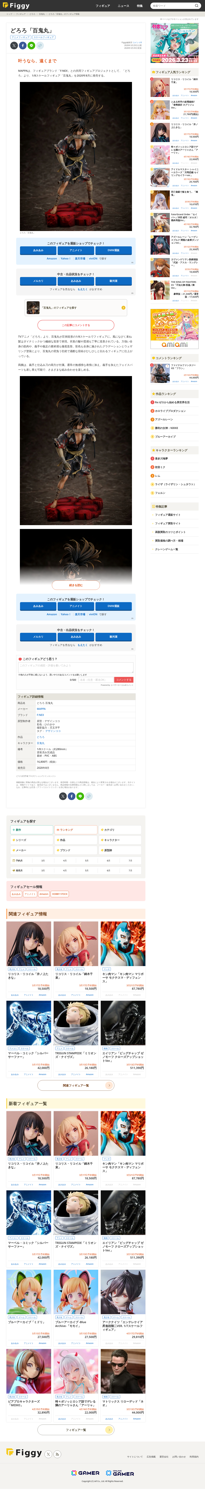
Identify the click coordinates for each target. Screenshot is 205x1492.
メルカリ (38, 281)
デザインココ (53, 731)
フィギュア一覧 (76, 1430)
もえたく (83, 289)
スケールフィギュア (44, 37)
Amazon (52, 258)
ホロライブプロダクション (170, 411)
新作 (16, 830)
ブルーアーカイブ (165, 436)
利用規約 (194, 1456)
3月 (43, 860)
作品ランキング (164, 394)
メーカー (19, 850)
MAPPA (41, 709)
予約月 (17, 860)
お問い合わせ (179, 1456)
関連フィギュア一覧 (76, 1085)
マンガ (107, 969)
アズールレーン (164, 419)
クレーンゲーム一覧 (166, 549)
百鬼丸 (42, 14)
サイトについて (135, 1456)
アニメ (22, 969)
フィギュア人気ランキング (171, 72)
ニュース (123, 6)
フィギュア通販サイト (168, 515)
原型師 (106, 850)
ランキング (65, 830)
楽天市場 (80, 258)
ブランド (63, 850)
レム (157, 476)
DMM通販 (113, 250)
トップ (9, 14)
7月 (130, 860)
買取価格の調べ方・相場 (169, 540)
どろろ (32, 14)
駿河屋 (113, 281)
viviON (93, 258)
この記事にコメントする (76, 325)
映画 (106, 1048)
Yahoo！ (66, 258)
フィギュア (103, 6)
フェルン (160, 493)
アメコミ (13, 1048)
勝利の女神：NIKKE (166, 428)
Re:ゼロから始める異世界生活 (172, 402)
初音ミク (160, 467)
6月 (108, 860)
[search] (196, 6)
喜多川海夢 (161, 458)
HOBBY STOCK (59, 893)
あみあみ (38, 250)
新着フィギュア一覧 (28, 1103)
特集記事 (159, 506)
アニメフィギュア (21, 37)
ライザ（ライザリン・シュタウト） (175, 484)
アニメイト (76, 250)
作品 (61, 840)
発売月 (17, 870)
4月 (65, 860)
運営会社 (164, 1456)
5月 (87, 860)
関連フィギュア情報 (28, 914)
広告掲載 (151, 1456)
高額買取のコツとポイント (170, 532)
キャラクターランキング (169, 450)
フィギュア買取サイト (168, 523)
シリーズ (19, 840)
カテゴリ (108, 830)
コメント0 (137, 42)
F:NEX (40, 715)
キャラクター (110, 840)
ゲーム (22, 1317)
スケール (32, 969)
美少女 (12, 969)
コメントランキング (167, 358)
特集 (140, 6)
